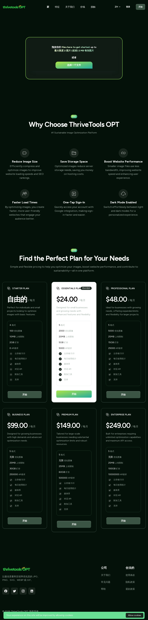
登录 (128, 7)
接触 (93, 6)
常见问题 (105, 582)
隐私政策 (130, 582)
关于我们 (70, 6)
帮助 (103, 589)
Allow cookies (134, 615)
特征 (57, 6)
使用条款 (130, 575)
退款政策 (130, 589)
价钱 (82, 6)
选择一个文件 (74, 65)
